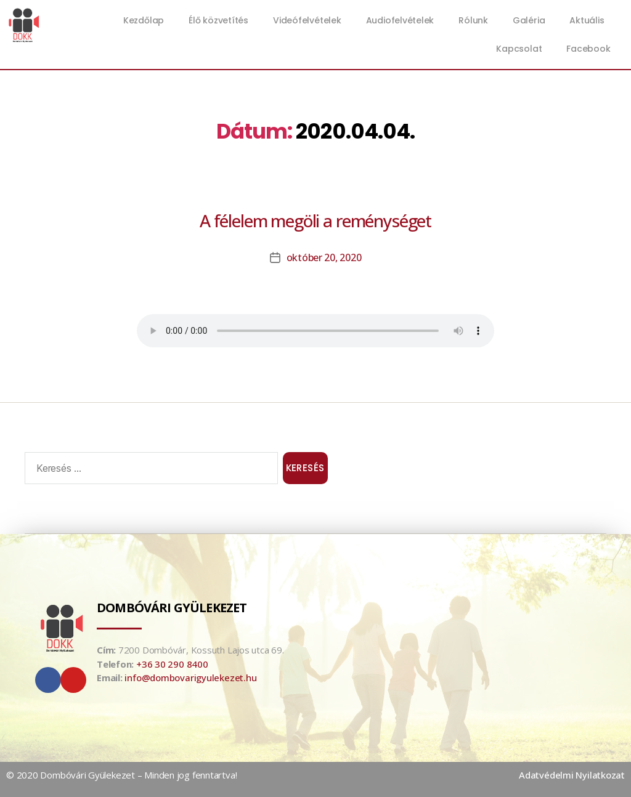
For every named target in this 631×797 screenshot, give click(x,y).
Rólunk (473, 20)
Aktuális (589, 20)
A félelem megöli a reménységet (315, 220)
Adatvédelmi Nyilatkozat (572, 775)
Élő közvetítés (218, 20)
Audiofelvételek (400, 20)
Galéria (529, 20)
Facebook (588, 48)
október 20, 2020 (324, 257)
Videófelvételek (307, 20)
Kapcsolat (519, 48)
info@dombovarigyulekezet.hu (190, 677)
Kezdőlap (143, 20)
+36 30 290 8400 (172, 664)
